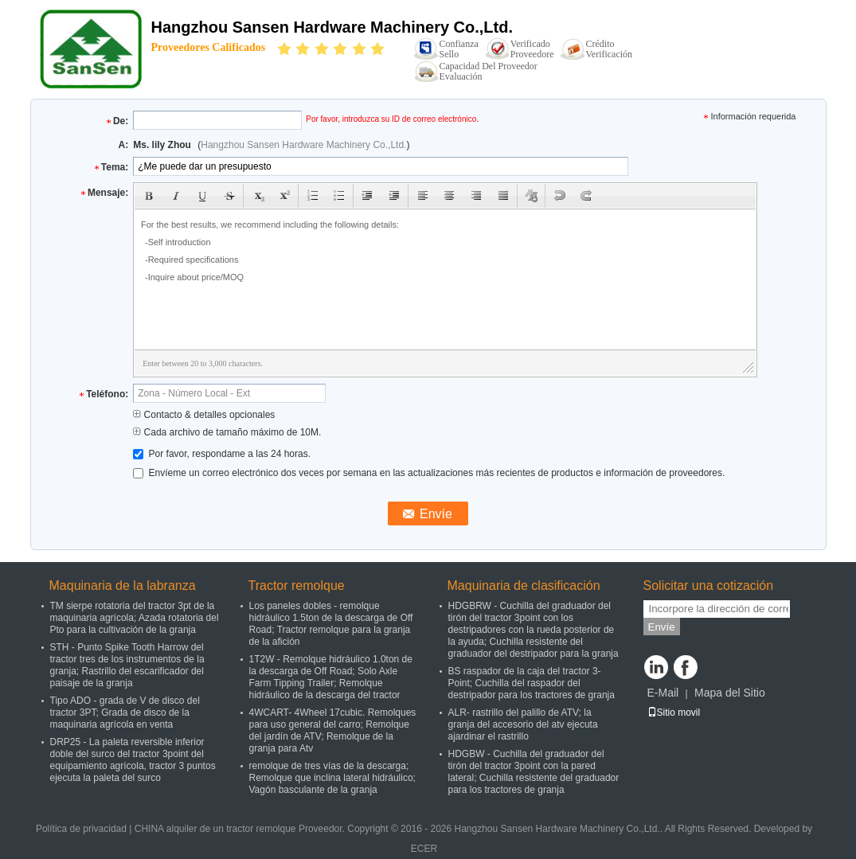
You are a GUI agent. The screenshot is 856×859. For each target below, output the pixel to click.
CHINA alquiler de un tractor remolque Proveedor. (241, 828)
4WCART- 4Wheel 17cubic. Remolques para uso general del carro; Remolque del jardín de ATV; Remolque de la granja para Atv (332, 730)
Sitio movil (674, 712)
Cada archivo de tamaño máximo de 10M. (227, 432)
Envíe (661, 627)
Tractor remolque (296, 585)
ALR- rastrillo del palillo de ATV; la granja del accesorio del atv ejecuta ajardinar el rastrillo (523, 724)
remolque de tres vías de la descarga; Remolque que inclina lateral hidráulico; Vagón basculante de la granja (332, 777)
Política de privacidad (81, 828)
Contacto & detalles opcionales (204, 414)
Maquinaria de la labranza (122, 585)
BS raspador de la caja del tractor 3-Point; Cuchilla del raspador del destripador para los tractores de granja (531, 683)
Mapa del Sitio (729, 692)
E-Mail (663, 692)
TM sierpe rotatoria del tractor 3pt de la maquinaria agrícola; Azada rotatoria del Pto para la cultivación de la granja (134, 617)
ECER (424, 848)
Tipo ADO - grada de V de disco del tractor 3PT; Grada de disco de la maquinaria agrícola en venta (125, 712)
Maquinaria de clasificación (524, 585)
